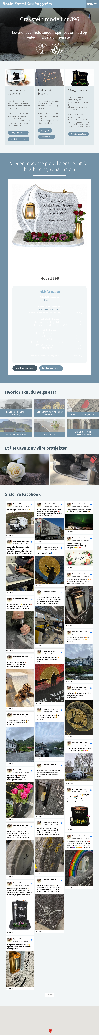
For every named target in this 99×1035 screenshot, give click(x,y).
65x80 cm (49, 300)
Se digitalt (45, 130)
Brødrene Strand (27, 4)
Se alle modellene (78, 134)
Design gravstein (51, 368)
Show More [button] (49, 995)
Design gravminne (18, 133)
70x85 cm (54, 309)
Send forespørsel (24, 368)
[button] (50, 1031)
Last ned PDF (46, 136)
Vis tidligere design (18, 139)
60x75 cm (43, 309)
